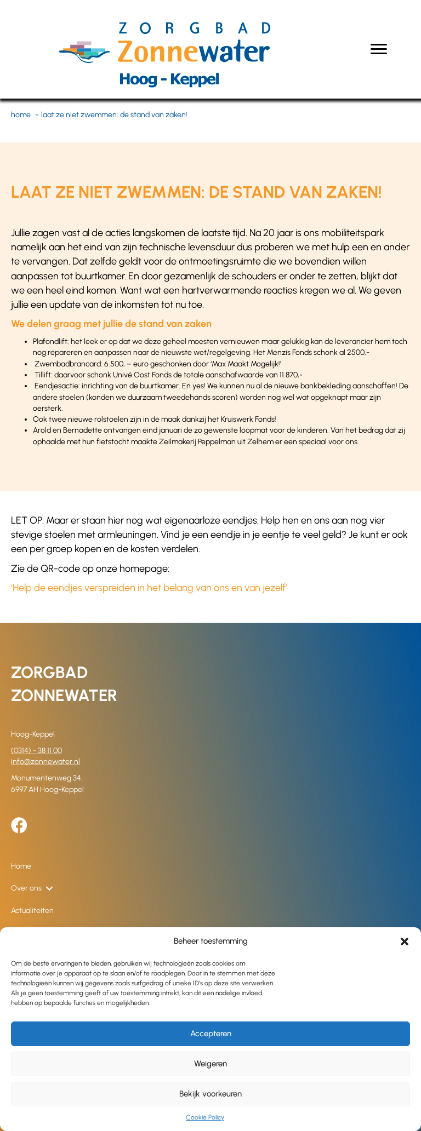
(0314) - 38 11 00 (36, 750)
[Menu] (378, 49)
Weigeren (210, 1064)
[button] (404, 941)
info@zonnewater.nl (45, 761)
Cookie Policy (205, 1117)
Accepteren (210, 1033)
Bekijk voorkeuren (210, 1094)
